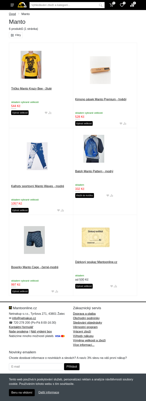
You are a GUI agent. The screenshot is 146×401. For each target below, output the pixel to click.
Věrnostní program (85, 327)
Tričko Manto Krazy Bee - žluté (31, 88)
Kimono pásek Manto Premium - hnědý (101, 99)
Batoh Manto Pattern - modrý (94, 171)
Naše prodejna (18, 331)
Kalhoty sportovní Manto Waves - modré (37, 186)
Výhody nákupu (83, 336)
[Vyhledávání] (63, 5)
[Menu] (12, 5)
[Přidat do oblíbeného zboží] (46, 112)
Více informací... (84, 344)
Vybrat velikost (20, 112)
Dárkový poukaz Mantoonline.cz (96, 262)
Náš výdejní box (41, 331)
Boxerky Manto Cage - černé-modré (34, 267)
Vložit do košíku (84, 195)
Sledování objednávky (87, 322)
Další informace (48, 392)
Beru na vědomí (21, 392)
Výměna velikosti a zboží (89, 340)
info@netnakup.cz (24, 318)
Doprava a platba (84, 313)
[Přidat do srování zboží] (50, 112)
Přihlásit (71, 366)
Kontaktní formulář (21, 327)
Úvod (12, 14)
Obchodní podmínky (86, 318)
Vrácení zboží (82, 331)
